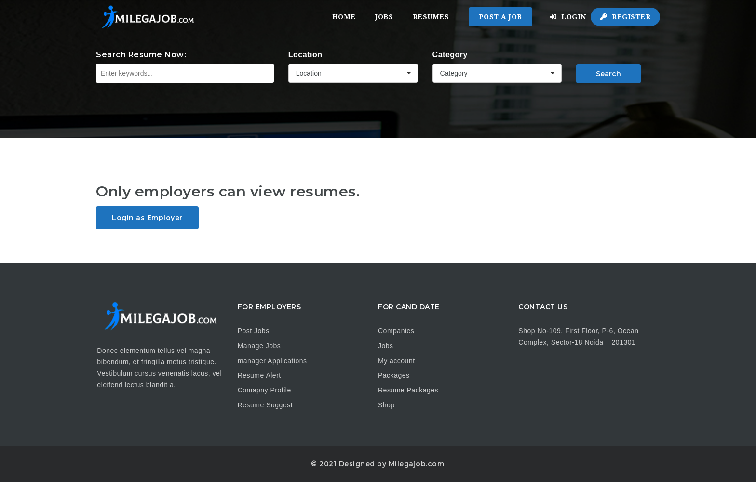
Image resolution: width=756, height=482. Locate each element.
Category (450, 55)
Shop (386, 405)
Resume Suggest (265, 405)
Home (344, 17)
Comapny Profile (264, 390)
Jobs (384, 17)
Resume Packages (408, 390)
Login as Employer (147, 217)
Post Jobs (254, 331)
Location (305, 55)
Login (568, 17)
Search (608, 73)
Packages (393, 375)
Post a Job (500, 17)
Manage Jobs (259, 346)
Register (625, 17)
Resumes (431, 17)
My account (396, 361)
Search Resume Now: (141, 54)
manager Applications (272, 361)
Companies (396, 331)
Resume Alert (259, 375)
